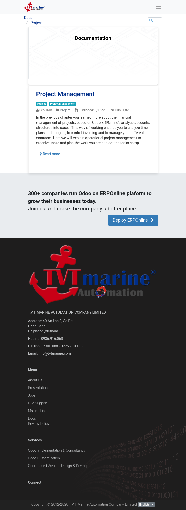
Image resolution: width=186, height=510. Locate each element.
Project (36, 23)
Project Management (65, 94)
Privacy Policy (38, 424)
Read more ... (52, 154)
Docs (28, 18)
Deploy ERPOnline (133, 220)
